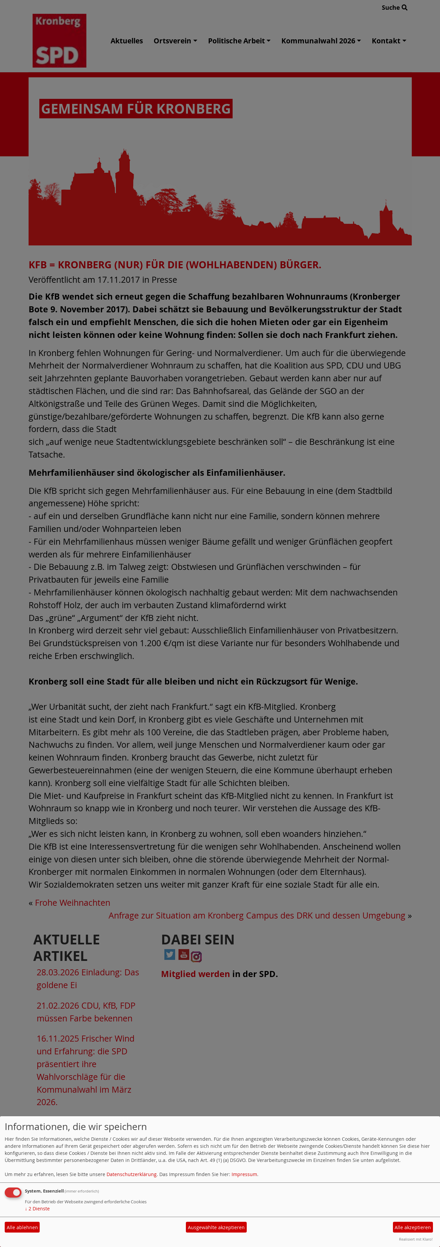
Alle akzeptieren (413, 1227)
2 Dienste (37, 1208)
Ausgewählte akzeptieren (216, 1227)
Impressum (244, 1174)
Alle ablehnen (22, 1227)
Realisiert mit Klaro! (416, 1239)
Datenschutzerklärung (132, 1174)
